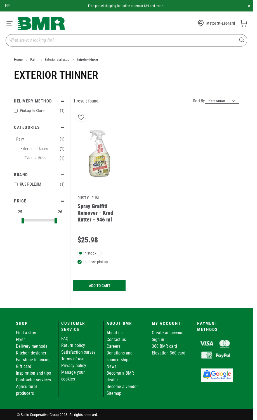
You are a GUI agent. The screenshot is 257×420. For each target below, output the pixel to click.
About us (114, 332)
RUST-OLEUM (39, 184)
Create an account (168, 332)
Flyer (20, 339)
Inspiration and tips (33, 373)
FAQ (65, 338)
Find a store (26, 332)
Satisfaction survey (78, 352)
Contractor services (33, 379)
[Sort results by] (222, 101)
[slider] (23, 220)
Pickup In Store (39, 111)
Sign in (158, 339)
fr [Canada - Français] (7, 5)
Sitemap (114, 393)
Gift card (23, 366)
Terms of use (72, 358)
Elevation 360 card (168, 353)
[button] (81, 117)
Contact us (116, 339)
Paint (33, 59)
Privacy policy (73, 365)
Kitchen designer (31, 353)
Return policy (73, 345)
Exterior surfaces (57, 59)
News (111, 366)
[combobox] (126, 40)
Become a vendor (122, 386)
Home (18, 59)
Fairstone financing (33, 359)
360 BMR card (164, 346)
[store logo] (41, 23)
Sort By (199, 100)
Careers (114, 346)
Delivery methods (31, 346)
